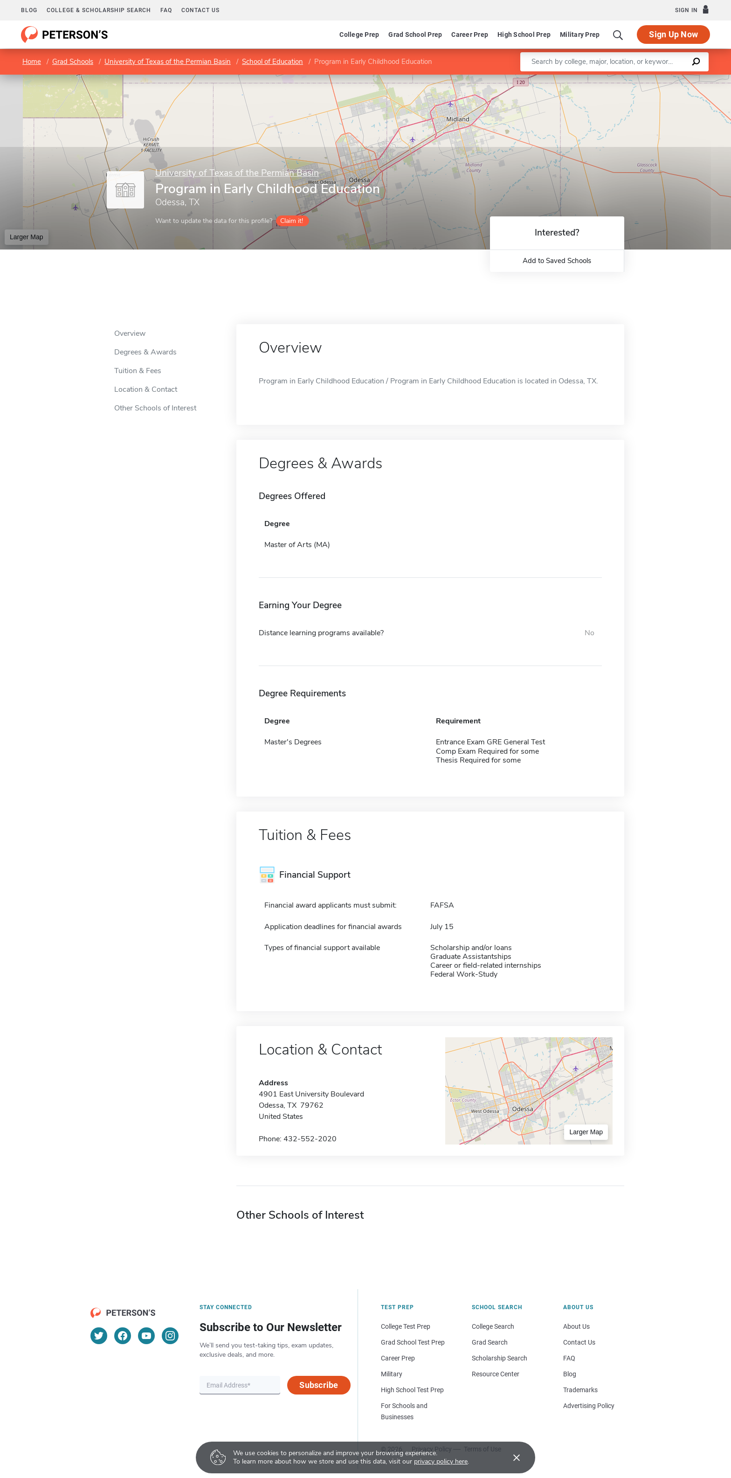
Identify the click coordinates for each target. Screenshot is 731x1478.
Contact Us (579, 1342)
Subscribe (318, 1385)
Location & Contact (145, 389)
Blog (29, 10)
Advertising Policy (588, 1405)
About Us (576, 1326)
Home (31, 61)
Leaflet (618, 79)
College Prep (359, 34)
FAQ (166, 10)
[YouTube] (146, 1335)
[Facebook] (122, 1335)
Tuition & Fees (137, 371)
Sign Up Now (673, 34)
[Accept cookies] (510, 1457)
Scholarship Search (499, 1358)
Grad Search (490, 1342)
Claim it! (291, 220)
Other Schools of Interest (155, 408)
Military (391, 1374)
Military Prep (580, 34)
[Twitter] (98, 1335)
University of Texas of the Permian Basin (167, 61)
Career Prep (469, 34)
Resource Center (495, 1374)
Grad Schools (72, 61)
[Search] (618, 34)
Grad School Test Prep (413, 1342)
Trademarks (580, 1390)
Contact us (200, 10)
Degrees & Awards (145, 352)
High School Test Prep (412, 1390)
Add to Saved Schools (557, 260)
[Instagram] (170, 1335)
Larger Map (26, 237)
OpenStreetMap (668, 79)
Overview (129, 333)
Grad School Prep (415, 34)
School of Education (272, 61)
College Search (493, 1326)
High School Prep (524, 34)
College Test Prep (405, 1326)
